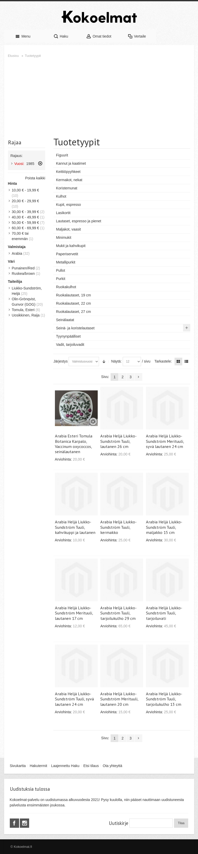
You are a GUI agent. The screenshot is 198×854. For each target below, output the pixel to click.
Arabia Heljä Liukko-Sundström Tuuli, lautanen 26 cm (118, 441)
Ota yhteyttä (112, 766)
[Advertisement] (99, 97)
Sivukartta (18, 766)
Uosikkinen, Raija (26, 315)
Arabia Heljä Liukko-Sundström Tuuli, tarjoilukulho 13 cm (164, 699)
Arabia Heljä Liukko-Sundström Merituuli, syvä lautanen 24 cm (165, 441)
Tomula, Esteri (23, 310)
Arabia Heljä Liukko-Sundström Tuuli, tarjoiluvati (164, 613)
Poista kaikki (35, 178)
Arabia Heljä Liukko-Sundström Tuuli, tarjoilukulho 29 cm (118, 613)
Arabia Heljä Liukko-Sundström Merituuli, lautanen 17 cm (74, 613)
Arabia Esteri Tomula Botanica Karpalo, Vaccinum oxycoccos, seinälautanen (73, 443)
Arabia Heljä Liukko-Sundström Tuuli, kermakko (118, 527)
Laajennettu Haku (65, 766)
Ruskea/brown (23, 273)
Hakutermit (38, 766)
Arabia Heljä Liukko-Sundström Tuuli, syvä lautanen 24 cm (74, 699)
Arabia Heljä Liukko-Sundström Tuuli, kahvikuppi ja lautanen (75, 527)
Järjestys (60, 361)
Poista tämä (40, 163)
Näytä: (116, 361)
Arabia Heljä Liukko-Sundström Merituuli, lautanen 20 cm (119, 699)
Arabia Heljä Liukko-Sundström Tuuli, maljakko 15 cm (164, 527)
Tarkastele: (163, 361)
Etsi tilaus (91, 766)
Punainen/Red (23, 268)
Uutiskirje (118, 823)
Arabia (17, 253)
